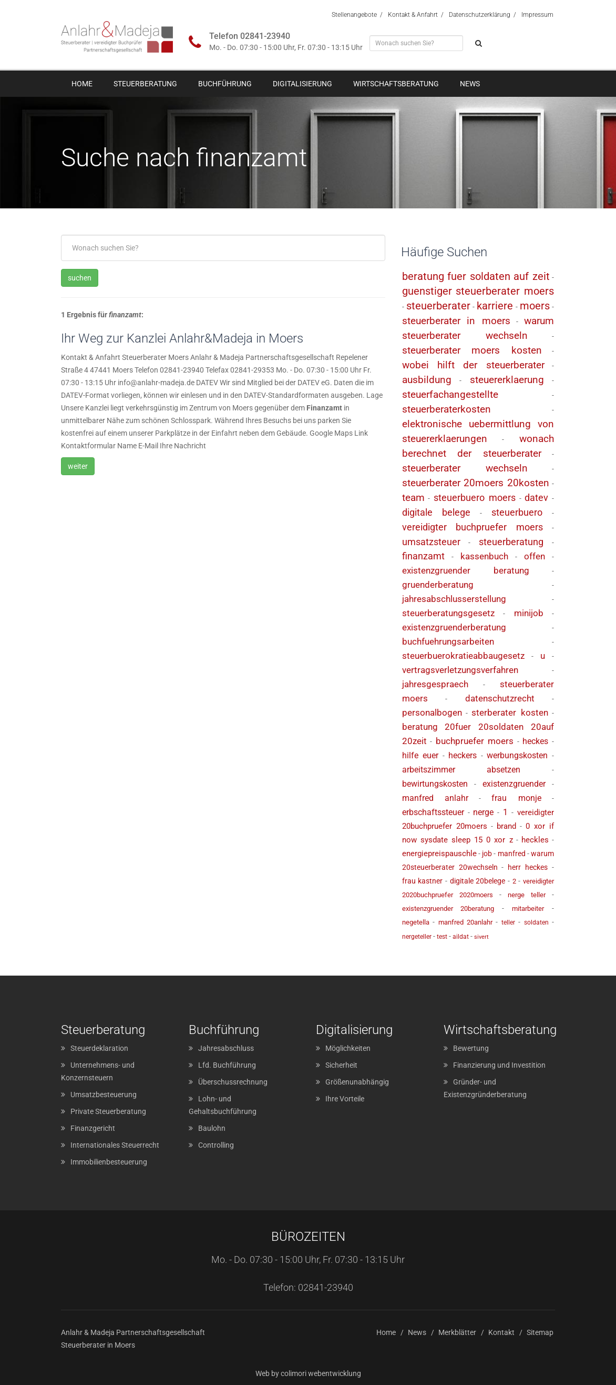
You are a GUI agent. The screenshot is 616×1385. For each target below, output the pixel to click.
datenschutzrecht (500, 698)
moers (535, 305)
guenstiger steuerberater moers (478, 291)
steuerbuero (516, 512)
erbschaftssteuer (433, 812)
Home (82, 83)
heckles (535, 840)
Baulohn (211, 1128)
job (487, 853)
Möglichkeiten (348, 1048)
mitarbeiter (528, 908)
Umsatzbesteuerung (103, 1094)
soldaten (536, 922)
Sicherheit (341, 1065)
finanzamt (423, 555)
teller (508, 922)
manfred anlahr (435, 798)
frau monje (516, 798)
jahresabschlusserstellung (454, 599)
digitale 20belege (478, 881)
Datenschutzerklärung (479, 14)
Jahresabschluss (226, 1048)
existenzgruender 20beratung (448, 908)
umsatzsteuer (431, 541)
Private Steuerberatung (108, 1111)
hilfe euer (420, 755)
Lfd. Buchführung (227, 1065)
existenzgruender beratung (465, 570)
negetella (415, 922)
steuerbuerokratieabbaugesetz (463, 655)
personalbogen (432, 712)
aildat (461, 936)
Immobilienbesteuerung (108, 1162)
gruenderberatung (438, 584)
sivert (481, 937)
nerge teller (527, 895)
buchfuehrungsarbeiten (448, 641)
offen (534, 556)
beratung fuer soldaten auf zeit (476, 276)
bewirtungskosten (435, 784)
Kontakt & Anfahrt (413, 14)
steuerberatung (511, 541)
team (413, 497)
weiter (78, 466)
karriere (495, 305)
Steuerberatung (145, 83)
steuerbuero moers (475, 497)
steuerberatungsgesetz (448, 613)
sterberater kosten (509, 712)
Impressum (537, 14)
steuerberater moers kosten (472, 350)
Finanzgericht (92, 1128)
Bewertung (471, 1048)
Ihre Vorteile (344, 1099)
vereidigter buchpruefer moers (472, 527)
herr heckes (528, 867)
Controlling (216, 1145)
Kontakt (501, 1332)
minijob (528, 613)
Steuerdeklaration (99, 1048)
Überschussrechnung (233, 1082)
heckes (535, 741)
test (442, 936)
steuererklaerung (507, 380)
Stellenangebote (354, 14)
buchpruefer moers (475, 741)
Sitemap (540, 1332)
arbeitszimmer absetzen (461, 770)
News (470, 83)
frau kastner (422, 881)
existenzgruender (514, 784)
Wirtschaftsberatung (396, 83)
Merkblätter (457, 1332)
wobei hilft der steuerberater (473, 365)
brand (506, 826)
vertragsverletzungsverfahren (460, 670)
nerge (483, 812)
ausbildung (426, 380)
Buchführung (225, 83)
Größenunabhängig (357, 1082)
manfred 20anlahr (465, 922)
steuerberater (438, 305)
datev (536, 497)
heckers (462, 755)
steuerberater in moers (456, 321)
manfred (512, 853)
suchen (79, 278)
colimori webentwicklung (321, 1373)
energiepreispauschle (439, 853)
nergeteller (417, 936)
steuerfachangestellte (450, 394)
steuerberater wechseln (465, 468)
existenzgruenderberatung (454, 627)
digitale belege (436, 512)
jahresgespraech (435, 684)
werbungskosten (517, 755)
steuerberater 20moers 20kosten (476, 483)
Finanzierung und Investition (499, 1065)
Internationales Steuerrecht (114, 1145)
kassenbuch (484, 556)
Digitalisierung (302, 83)
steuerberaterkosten (446, 409)
